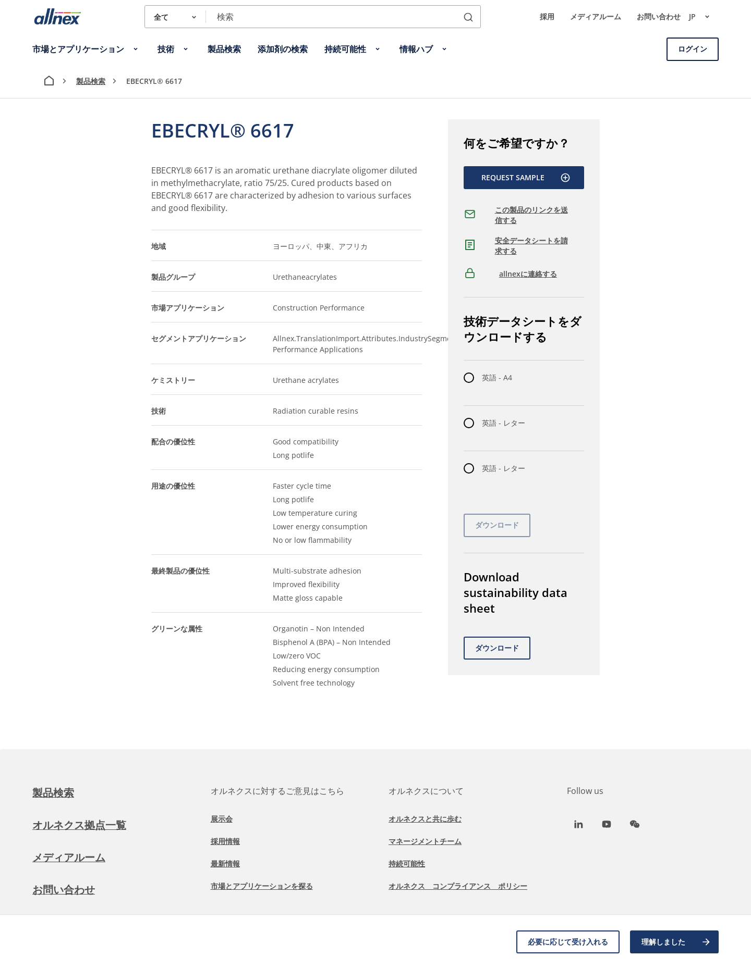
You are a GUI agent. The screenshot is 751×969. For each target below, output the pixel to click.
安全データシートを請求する (531, 245)
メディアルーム (595, 16)
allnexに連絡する (528, 274)
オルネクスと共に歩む (425, 819)
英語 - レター (503, 423)
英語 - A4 (497, 377)
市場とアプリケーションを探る (262, 886)
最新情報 (225, 863)
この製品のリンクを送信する (531, 215)
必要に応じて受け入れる (568, 942)
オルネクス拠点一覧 (79, 825)
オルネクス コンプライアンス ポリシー (458, 886)
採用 (547, 16)
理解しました (676, 942)
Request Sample (526, 177)
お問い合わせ (659, 16)
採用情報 (225, 841)
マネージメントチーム (425, 841)
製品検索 (90, 81)
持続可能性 (407, 863)
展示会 (222, 819)
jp (704, 16)
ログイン (692, 49)
